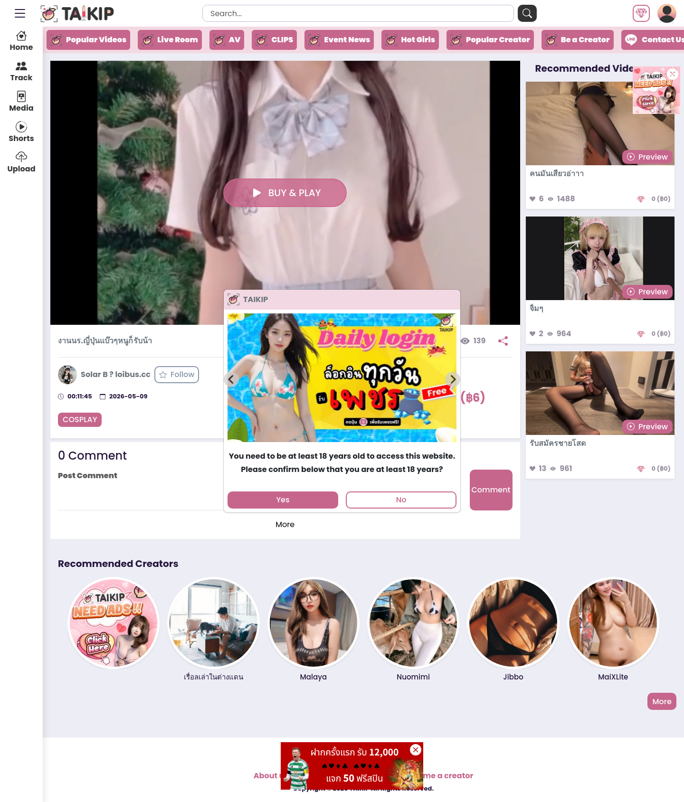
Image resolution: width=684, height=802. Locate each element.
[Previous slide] (231, 379)
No (401, 499)
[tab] (341, 446)
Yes (282, 499)
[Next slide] (452, 379)
